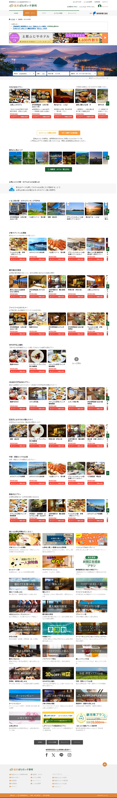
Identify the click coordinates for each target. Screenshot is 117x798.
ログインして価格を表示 (20, 117)
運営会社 (12, 795)
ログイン (105, 2)
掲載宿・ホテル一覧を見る (59, 169)
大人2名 (57, 73)
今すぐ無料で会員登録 (69, 133)
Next (107, 103)
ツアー (44, 13)
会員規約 (14, 780)
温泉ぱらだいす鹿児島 (61, 780)
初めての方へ (15, 777)
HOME (16, 13)
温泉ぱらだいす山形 (60, 783)
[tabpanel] (19, 104)
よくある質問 (88, 2)
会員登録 (97, 2)
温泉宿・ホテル (30, 13)
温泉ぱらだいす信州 (60, 777)
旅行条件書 (46, 795)
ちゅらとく (57, 786)
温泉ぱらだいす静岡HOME (19, 774)
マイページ (77, 742)
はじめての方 (77, 2)
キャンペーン (72, 13)
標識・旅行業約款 (35, 795)
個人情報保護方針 (23, 795)
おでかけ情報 (58, 13)
